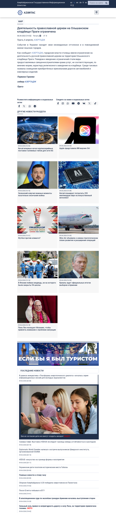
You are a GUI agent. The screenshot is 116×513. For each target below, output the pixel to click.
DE (80, 2)
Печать (37, 36)
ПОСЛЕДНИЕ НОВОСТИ (32, 370)
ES (86, 2)
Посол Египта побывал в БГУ (32, 490)
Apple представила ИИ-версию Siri (74, 148)
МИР (20, 21)
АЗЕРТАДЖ (39, 40)
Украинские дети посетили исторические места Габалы (43, 467)
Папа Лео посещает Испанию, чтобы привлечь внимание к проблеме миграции (37, 328)
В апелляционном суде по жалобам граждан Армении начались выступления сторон (57, 498)
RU (74, 2)
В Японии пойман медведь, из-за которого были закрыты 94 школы (37, 284)
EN (77, 2)
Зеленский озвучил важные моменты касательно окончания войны (35, 194)
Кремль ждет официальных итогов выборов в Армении (75, 284)
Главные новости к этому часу (33, 475)
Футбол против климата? (29, 238)
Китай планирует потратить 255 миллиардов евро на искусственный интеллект (75, 195)
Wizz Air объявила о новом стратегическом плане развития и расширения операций (78, 239)
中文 (72, 5)
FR (83, 2)
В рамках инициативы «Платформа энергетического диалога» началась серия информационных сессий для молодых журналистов (53, 376)
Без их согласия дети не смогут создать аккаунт (45, 436)
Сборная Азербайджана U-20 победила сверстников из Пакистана (48, 483)
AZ (71, 2)
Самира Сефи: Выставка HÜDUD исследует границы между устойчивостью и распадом (57, 442)
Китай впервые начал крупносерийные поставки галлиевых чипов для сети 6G (35, 149)
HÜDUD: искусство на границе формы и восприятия (41, 459)
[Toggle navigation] (96, 12)
